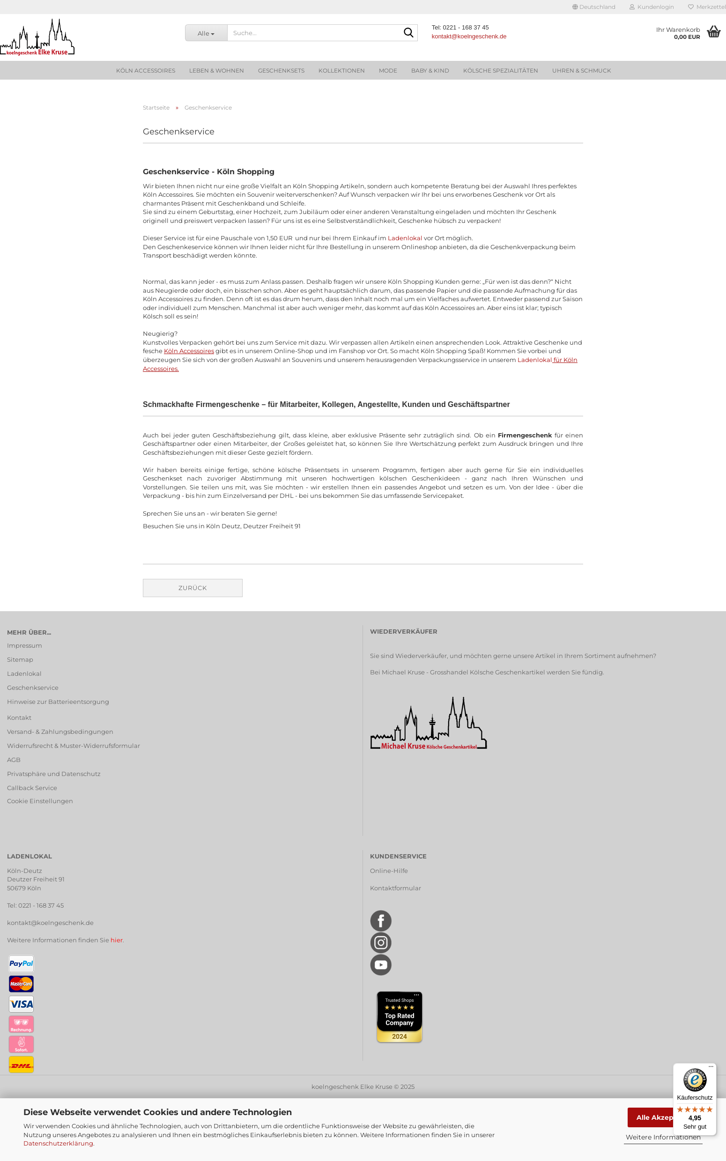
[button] (593, 7)
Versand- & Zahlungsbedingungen (60, 731)
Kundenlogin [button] (652, 6)
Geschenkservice (33, 687)
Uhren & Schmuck (581, 70)
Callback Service (32, 787)
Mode (388, 70)
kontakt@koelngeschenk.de (50, 922)
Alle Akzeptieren (665, 1117)
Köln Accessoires (145, 70)
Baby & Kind (430, 70)
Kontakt (19, 717)
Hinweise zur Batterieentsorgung (58, 701)
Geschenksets (281, 70)
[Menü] (711, 1068)
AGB (14, 759)
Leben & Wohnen (216, 70)
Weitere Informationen (663, 1137)
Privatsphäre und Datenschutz (54, 773)
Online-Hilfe (389, 870)
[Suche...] (206, 32)
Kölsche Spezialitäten (500, 70)
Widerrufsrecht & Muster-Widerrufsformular (73, 745)
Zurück (192, 588)
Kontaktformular (395, 888)
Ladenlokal (405, 238)
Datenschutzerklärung (58, 1143)
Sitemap (20, 659)
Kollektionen (342, 70)
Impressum (24, 645)
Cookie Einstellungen (40, 801)
